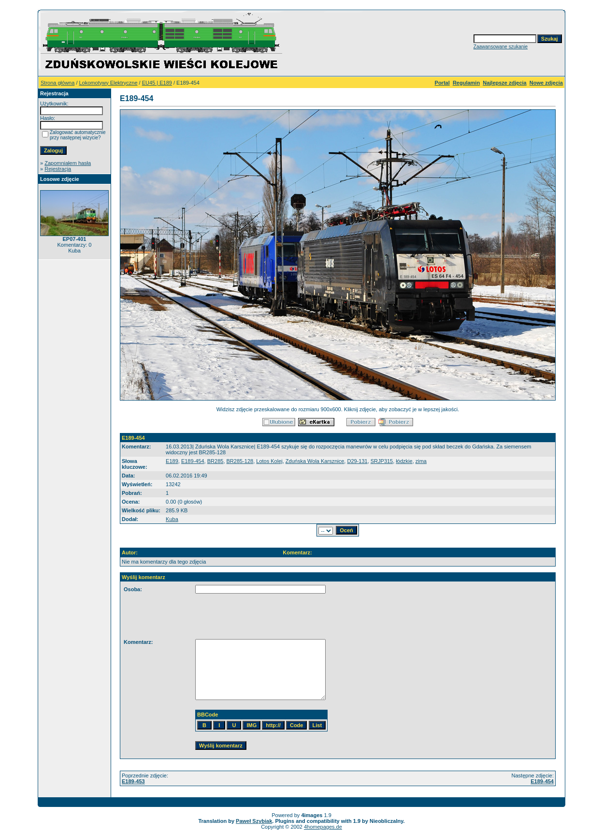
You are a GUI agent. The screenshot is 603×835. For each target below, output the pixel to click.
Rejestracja (57, 169)
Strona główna (57, 83)
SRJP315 (382, 461)
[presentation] (197, 616)
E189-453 (133, 781)
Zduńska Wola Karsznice (315, 461)
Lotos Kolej (269, 461)
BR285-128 (240, 461)
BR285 (215, 461)
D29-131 (357, 461)
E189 (172, 461)
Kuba (172, 519)
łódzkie (404, 461)
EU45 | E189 (157, 83)
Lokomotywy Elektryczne (108, 83)
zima (421, 461)
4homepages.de (323, 827)
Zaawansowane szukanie (501, 46)
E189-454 (192, 461)
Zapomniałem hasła (67, 163)
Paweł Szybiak (254, 821)
